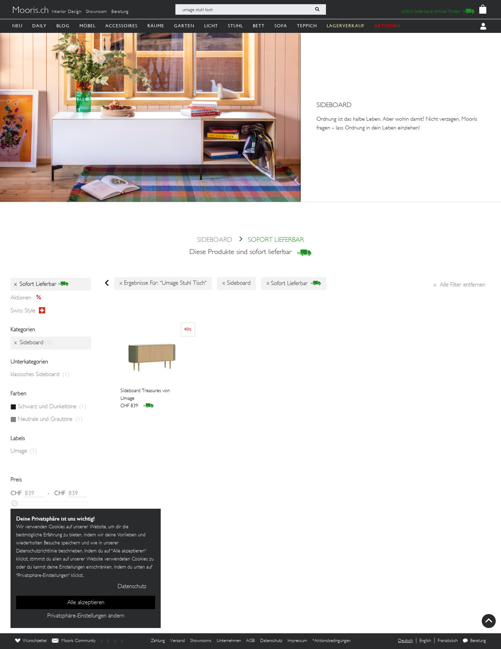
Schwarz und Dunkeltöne (52, 407)
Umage (24, 451)
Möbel (87, 25)
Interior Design (67, 12)
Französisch (448, 641)
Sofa (280, 25)
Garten (184, 25)
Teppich (307, 25)
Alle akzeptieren (85, 603)
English (425, 641)
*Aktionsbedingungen (331, 641)
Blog (63, 25)
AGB (250, 641)
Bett (259, 25)
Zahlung (158, 641)
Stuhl (235, 25)
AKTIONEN (387, 25)
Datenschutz (271, 641)
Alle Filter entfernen (459, 285)
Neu (17, 25)
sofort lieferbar (269, 240)
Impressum (297, 641)
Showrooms (200, 641)
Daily (39, 25)
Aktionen (28, 298)
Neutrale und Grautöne (50, 419)
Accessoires (121, 25)
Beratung (120, 12)
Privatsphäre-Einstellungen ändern (85, 616)
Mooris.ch (30, 10)
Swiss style (28, 310)
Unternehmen (229, 641)
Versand (177, 641)
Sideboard (214, 240)
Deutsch (405, 641)
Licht (211, 25)
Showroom (96, 12)
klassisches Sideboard (40, 375)
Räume (155, 25)
